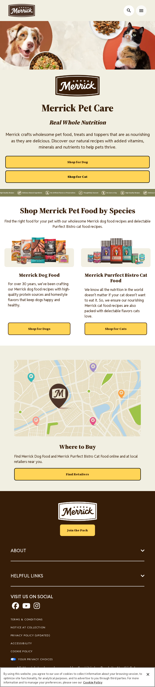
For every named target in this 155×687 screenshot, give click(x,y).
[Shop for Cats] (116, 329)
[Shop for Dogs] (39, 329)
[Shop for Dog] (77, 162)
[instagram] (37, 607)
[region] (77, 677)
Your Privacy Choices (35, 659)
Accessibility (21, 643)
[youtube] (26, 607)
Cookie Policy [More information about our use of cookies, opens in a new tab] (92, 682)
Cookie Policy (22, 651)
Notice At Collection (28, 627)
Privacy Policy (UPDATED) (30, 635)
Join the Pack (77, 530)
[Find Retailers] (77, 474)
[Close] (148, 674)
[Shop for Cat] (77, 176)
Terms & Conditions (27, 619)
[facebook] (15, 607)
